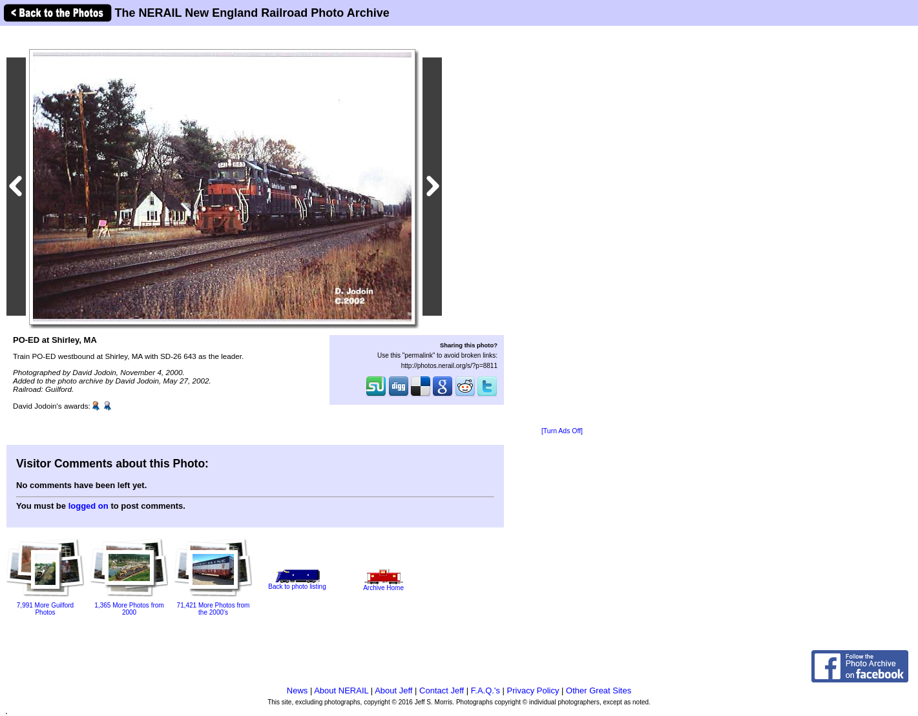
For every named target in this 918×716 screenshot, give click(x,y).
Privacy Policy (533, 690)
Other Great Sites (598, 690)
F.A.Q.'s (485, 690)
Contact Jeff (441, 690)
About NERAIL (341, 690)
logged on (88, 506)
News (297, 690)
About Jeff (393, 690)
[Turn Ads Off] (562, 431)
